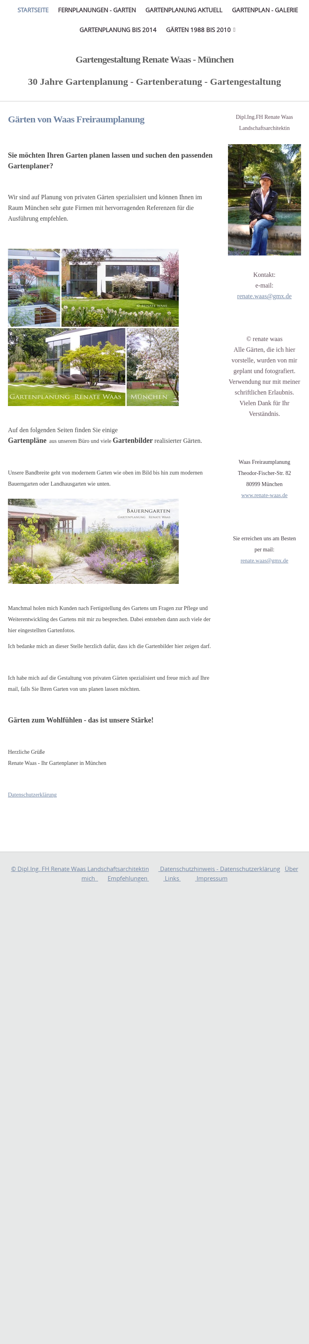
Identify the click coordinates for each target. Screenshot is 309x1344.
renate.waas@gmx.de (264, 296)
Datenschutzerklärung (32, 795)
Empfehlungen (128, 878)
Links (172, 878)
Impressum (211, 878)
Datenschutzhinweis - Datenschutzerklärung (219, 869)
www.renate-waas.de (264, 495)
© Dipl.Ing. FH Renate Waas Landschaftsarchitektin (80, 869)
